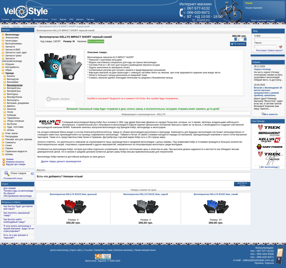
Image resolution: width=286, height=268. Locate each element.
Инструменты (12, 67)
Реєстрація (261, 50)
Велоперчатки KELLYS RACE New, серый (145, 194)
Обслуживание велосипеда (17, 196)
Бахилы (11, 76)
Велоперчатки (14, 85)
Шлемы (9, 154)
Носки (10, 112)
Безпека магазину (123, 250)
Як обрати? (9, 193)
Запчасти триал (13, 55)
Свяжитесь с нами (103, 250)
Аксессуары (11, 40)
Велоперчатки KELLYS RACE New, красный (73, 194)
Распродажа (11, 136)
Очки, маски (11, 133)
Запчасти (10, 46)
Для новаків (9, 188)
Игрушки (9, 64)
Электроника (12, 37)
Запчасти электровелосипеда (12, 60)
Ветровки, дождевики (18, 103)
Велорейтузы (14, 88)
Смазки (9, 148)
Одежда (9, 73)
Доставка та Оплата (21, 19)
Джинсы (11, 106)
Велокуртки (13, 79)
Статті (54, 19)
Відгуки (63, 19)
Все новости (271, 114)
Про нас (90, 19)
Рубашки (11, 115)
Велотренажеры (13, 44)
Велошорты (13, 100)
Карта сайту (76, 250)
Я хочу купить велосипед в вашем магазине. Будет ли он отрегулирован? (18, 228)
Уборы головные (15, 121)
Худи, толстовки (15, 127)
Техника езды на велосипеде (18, 191)
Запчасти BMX (12, 49)
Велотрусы (12, 94)
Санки (8, 145)
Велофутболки (14, 97)
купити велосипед (59, 250)
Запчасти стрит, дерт (16, 52)
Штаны (10, 130)
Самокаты (10, 142)
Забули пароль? (275, 50)
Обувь (8, 70)
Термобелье (13, 118)
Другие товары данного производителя (61, 161)
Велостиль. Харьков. (96, 261)
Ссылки (88, 250)
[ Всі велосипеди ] (269, 167)
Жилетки (11, 109)
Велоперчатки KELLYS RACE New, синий (216, 194)
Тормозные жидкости (16, 151)
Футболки (12, 124)
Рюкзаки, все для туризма (18, 139)
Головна (5, 19)
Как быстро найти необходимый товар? (14, 220)
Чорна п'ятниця (262, 69)
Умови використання (145, 250)
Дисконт (80, 19)
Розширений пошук (12, 178)
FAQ (71, 19)
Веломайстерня (41, 19)
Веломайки (12, 82)
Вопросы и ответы (11, 202)
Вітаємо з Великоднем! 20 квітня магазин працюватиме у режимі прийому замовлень (268, 91)
